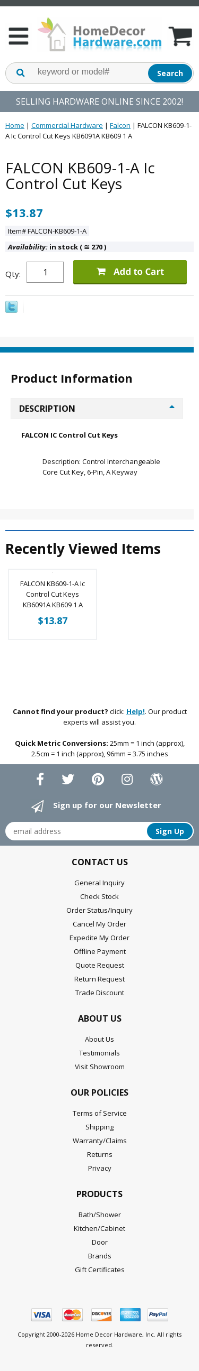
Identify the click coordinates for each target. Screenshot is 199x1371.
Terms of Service (100, 1113)
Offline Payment (100, 951)
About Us (99, 1039)
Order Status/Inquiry (99, 910)
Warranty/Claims (100, 1140)
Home (14, 125)
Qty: (13, 273)
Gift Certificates (100, 1269)
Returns (100, 1154)
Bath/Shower (100, 1214)
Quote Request (99, 965)
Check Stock (99, 896)
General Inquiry (99, 882)
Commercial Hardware (67, 125)
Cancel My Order (99, 924)
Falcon (120, 125)
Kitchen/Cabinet (99, 1228)
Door (100, 1242)
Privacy (99, 1168)
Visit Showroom (100, 1066)
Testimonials (99, 1053)
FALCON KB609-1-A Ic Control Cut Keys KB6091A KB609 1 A (52, 594)
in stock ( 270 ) (57, 247)
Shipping (99, 1127)
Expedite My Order (99, 937)
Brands (99, 1256)
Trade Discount (99, 992)
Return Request (99, 979)
